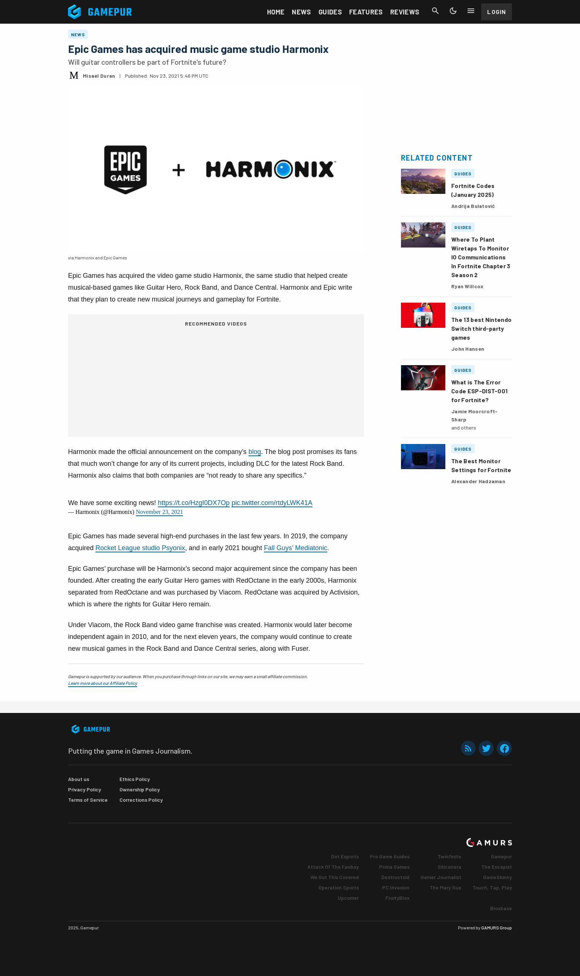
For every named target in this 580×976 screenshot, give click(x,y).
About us (78, 779)
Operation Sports (338, 887)
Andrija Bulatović (473, 206)
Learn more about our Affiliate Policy (102, 683)
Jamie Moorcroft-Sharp (474, 415)
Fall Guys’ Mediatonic (295, 548)
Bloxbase (501, 908)
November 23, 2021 (159, 512)
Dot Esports (345, 856)
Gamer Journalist (441, 877)
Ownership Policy (139, 789)
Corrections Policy (141, 800)
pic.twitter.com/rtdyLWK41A (272, 502)
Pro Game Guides (389, 856)
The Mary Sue (445, 887)
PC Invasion (395, 887)
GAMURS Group (496, 927)
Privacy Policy (84, 789)
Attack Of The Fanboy (333, 867)
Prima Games (394, 867)
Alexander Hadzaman (478, 481)
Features (366, 12)
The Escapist (496, 867)
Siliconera (449, 867)
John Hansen (467, 349)
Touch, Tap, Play (492, 887)
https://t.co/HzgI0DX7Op (194, 502)
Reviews (404, 12)
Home (275, 12)
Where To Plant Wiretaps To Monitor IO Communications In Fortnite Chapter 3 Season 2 (480, 257)
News (301, 12)
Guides (330, 12)
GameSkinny (497, 877)
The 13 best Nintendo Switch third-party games (481, 328)
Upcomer (348, 898)
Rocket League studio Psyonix (140, 548)
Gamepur (501, 856)
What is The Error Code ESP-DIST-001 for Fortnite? (479, 390)
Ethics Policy (134, 779)
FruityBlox (397, 898)
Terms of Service (88, 800)
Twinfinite (449, 856)
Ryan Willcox (467, 286)
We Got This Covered (334, 877)
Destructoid (395, 877)
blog (255, 451)
